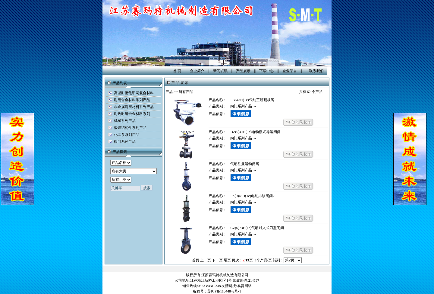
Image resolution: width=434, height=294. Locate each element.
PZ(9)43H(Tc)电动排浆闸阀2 (252, 196)
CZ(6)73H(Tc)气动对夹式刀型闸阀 (257, 228)
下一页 (217, 260)
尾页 (227, 260)
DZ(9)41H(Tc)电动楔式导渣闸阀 (255, 132)
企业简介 (197, 71)
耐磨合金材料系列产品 (132, 100)
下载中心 (266, 71)
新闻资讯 (220, 71)
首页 (195, 260)
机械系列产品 (125, 121)
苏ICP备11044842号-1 (224, 291)
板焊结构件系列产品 (130, 128)
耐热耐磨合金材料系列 (132, 114)
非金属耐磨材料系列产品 (134, 107)
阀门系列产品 (125, 141)
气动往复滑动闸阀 (244, 164)
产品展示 (243, 71)
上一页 (205, 260)
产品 (169, 92)
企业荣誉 (289, 71)
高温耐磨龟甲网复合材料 (134, 93)
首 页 (177, 71)
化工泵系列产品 (126, 135)
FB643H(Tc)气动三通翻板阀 (252, 100)
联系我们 (316, 71)
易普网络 (244, 286)
